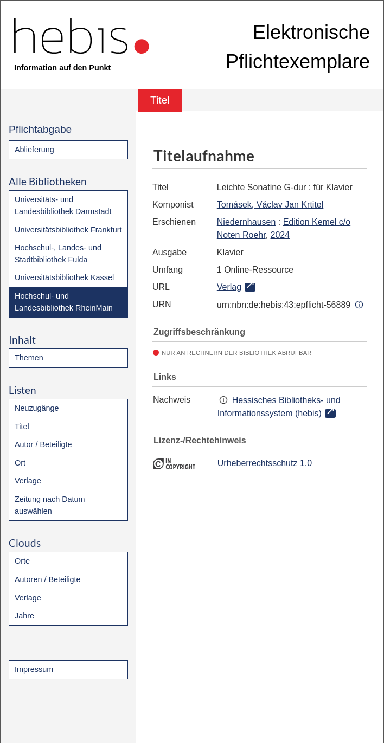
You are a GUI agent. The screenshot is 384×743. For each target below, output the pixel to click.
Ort (20, 462)
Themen (29, 357)
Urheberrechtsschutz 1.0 (264, 463)
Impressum (34, 669)
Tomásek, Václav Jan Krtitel (270, 204)
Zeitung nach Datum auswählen (50, 505)
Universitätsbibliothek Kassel (64, 277)
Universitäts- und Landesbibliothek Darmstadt (63, 205)
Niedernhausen (246, 222)
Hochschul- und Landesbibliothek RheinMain (64, 302)
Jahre (24, 615)
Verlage (28, 480)
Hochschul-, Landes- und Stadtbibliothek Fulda (58, 253)
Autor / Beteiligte (43, 444)
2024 (280, 235)
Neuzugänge (37, 408)
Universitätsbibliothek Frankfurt (68, 229)
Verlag (229, 287)
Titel (22, 426)
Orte (22, 561)
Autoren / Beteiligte (48, 579)
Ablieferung (34, 149)
